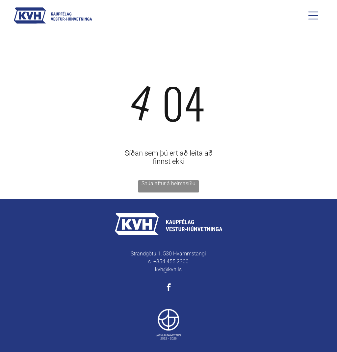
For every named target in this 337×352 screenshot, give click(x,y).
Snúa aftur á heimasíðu (168, 183)
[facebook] (168, 288)
